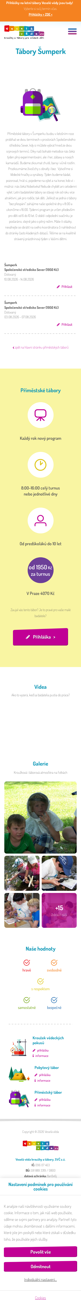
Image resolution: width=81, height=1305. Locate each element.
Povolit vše (40, 1252)
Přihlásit (67, 286)
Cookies (40, 1297)
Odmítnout (41, 1266)
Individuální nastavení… (40, 1279)
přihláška (43, 1050)
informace (41, 1056)
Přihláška (42, 637)
